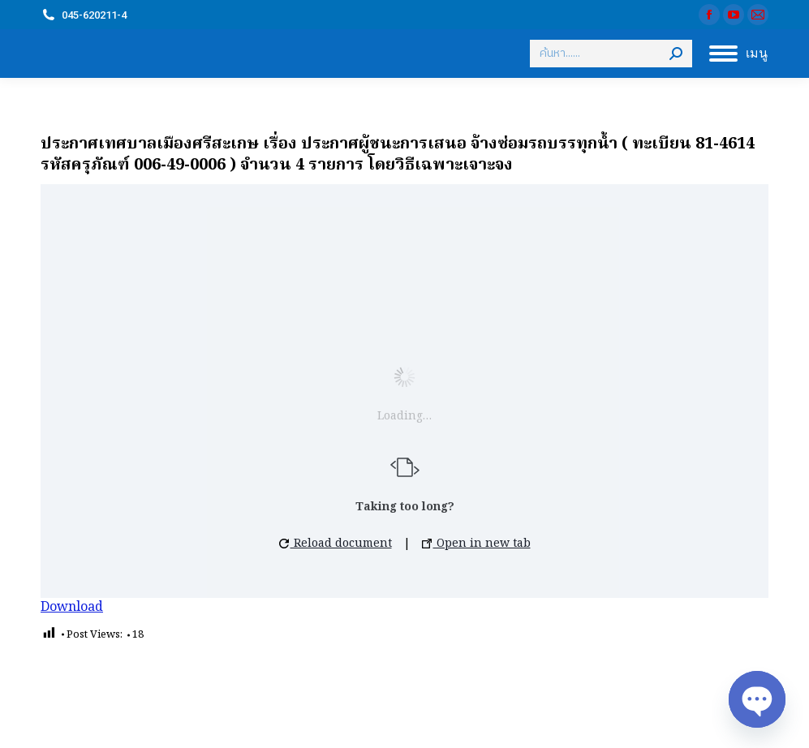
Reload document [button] (335, 543)
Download (72, 607)
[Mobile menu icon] (738, 53)
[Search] (611, 53)
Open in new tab (476, 543)
